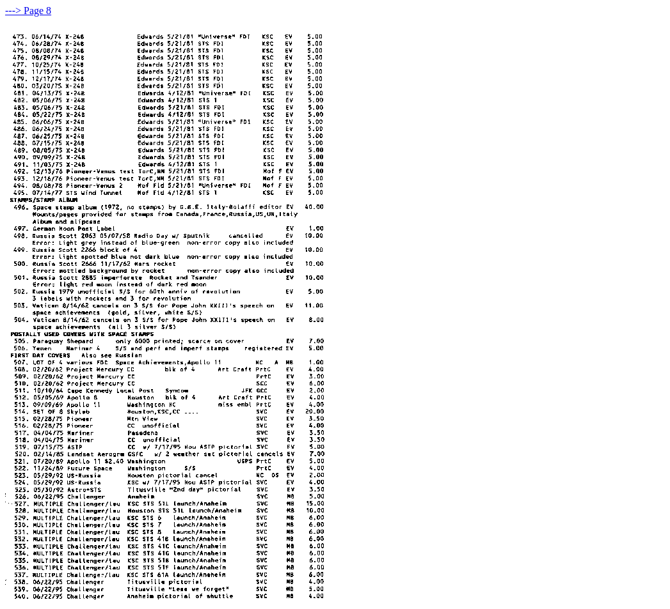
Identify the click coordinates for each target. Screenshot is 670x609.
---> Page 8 (28, 10)
